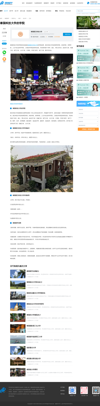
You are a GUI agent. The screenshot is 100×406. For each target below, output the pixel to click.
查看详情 (67, 34)
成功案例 (72, 3)
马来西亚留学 (38, 3)
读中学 (11, 11)
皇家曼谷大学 (31, 348)
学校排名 (61, 11)
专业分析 (68, 11)
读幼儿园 (22, 11)
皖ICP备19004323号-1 (67, 403)
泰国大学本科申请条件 (16, 103)
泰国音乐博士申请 (83, 34)
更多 (98, 46)
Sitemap (62, 393)
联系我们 (62, 390)
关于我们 (58, 3)
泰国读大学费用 (32, 369)
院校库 (52, 3)
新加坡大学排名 (85, 13)
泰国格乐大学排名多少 (34, 282)
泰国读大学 (31, 276)
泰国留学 (46, 3)
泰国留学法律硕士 (33, 271)
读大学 (6, 11)
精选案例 (29, 11)
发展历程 (65, 3)
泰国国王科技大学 (36, 31)
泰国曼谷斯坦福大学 (34, 358)
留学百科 (42, 11)
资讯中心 (14, 18)
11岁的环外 (80, 3)
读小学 (16, 11)
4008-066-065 (95, 4)
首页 (23, 3)
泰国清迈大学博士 (83, 36)
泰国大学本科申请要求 (84, 39)
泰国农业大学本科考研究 (35, 304)
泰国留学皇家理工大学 (34, 337)
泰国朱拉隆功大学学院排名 (36, 293)
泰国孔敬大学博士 (83, 41)
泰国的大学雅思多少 (34, 315)
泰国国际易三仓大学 (34, 326)
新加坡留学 (29, 3)
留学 (19, 18)
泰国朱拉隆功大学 (83, 31)
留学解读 (48, 11)
